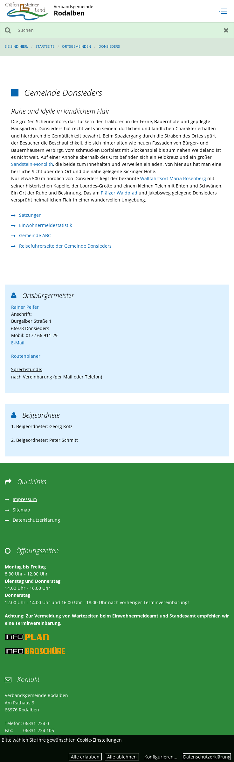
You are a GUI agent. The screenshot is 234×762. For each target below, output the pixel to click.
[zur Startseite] (49, 11)
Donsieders (109, 46)
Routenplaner (25, 356)
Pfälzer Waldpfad (119, 193)
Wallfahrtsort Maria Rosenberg (173, 178)
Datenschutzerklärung (207, 757)
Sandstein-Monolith (32, 164)
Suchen (7, 30)
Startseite (45, 46)
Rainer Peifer (25, 307)
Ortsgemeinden (76, 46)
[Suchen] (117, 30)
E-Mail (17, 343)
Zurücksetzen (226, 30)
